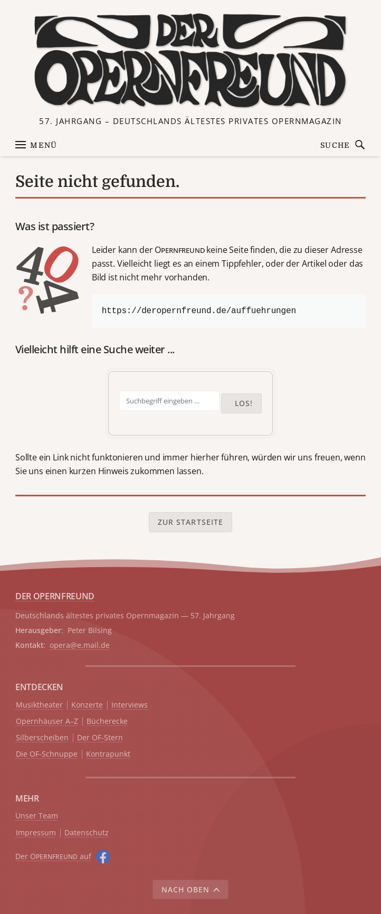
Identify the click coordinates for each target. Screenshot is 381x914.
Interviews (129, 705)
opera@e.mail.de (80, 645)
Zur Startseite (191, 522)
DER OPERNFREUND (54, 596)
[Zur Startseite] (190, 61)
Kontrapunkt (108, 754)
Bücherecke (107, 721)
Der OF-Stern (100, 737)
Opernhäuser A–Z (47, 721)
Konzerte (87, 705)
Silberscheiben (42, 737)
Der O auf (53, 856)
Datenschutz (86, 832)
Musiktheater (39, 705)
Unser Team (36, 816)
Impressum (36, 832)
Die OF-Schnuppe (47, 754)
